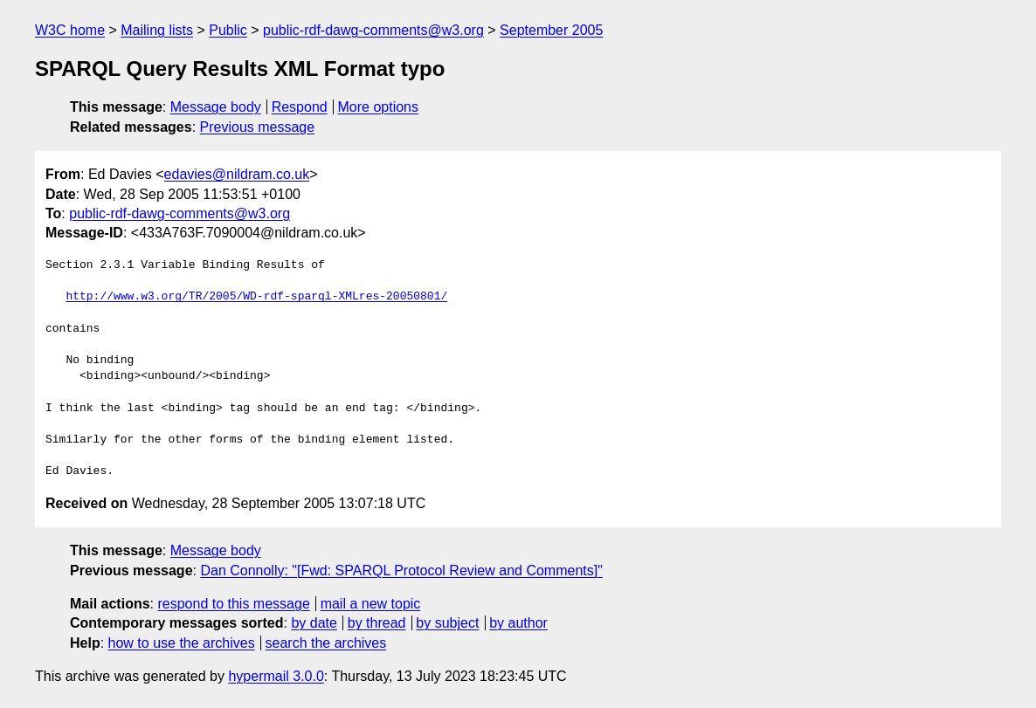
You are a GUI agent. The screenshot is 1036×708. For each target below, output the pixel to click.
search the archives (326, 643)
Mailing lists (157, 30)
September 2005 (551, 30)
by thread (377, 622)
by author (518, 622)
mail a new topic (371, 603)
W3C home (70, 30)
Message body (215, 107)
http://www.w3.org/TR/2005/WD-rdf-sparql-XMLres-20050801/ (256, 297)
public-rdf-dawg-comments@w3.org (373, 30)
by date (313, 622)
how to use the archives (181, 643)
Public (228, 30)
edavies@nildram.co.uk (237, 174)
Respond (300, 107)
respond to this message (233, 603)
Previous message (257, 127)
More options (378, 107)
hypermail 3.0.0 (275, 676)
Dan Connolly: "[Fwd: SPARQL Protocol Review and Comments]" (401, 570)
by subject (447, 622)
